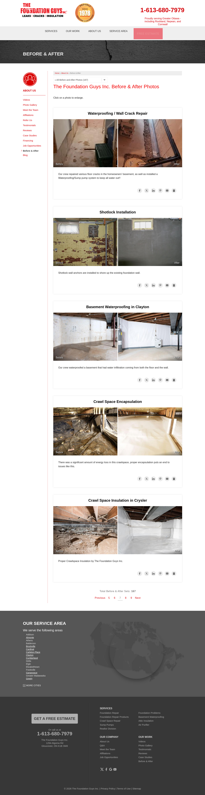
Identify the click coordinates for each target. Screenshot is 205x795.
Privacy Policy (108, 782)
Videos (26, 94)
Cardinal (30, 643)
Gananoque (31, 667)
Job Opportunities (32, 139)
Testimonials (29, 119)
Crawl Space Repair (110, 715)
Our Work (74, 30)
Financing (28, 134)
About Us (97, 30)
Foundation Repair (109, 707)
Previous (100, 592)
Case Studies (30, 129)
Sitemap (137, 782)
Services (52, 30)
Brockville (30, 640)
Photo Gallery (30, 99)
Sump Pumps (107, 719)
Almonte (30, 631)
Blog (25, 149)
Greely (29, 673)
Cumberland (32, 652)
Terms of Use (124, 782)
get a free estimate (54, 713)
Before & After (31, 145)
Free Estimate (149, 30)
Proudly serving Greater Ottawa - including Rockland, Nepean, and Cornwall (163, 21)
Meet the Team (30, 104)
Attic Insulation (146, 715)
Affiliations (28, 109)
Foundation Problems (149, 707)
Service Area (121, 30)
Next (138, 592)
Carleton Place (33, 646)
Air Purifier (143, 719)
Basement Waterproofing (151, 711)
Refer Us (27, 114)
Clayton (29, 649)
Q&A (102, 739)
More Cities (33, 679)
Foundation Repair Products (114, 711)
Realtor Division (108, 723)
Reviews (27, 124)
